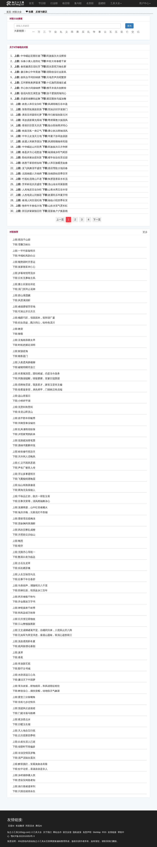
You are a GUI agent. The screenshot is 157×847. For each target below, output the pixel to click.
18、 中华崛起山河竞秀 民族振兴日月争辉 (39, 147)
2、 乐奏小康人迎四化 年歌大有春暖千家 (38, 61)
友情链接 (112, 832)
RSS (104, 832)
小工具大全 (36, 832)
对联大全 (17, 12)
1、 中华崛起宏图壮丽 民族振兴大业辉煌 (38, 56)
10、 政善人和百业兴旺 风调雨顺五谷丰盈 (39, 104)
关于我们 (47, 832)
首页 (31, 3)
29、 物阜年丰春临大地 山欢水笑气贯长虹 (39, 205)
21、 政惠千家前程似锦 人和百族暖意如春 (39, 163)
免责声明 (87, 832)
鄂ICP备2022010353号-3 (23, 836)
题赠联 (102, 3)
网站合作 (57, 832)
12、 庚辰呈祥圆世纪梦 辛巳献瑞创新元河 (39, 114)
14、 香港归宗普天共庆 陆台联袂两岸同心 (39, 125)
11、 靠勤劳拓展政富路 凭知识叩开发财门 (39, 109)
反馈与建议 (41, 11)
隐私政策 (77, 832)
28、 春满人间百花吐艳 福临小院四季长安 (39, 200)
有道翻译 (20, 826)
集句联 (78, 3)
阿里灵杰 (30, 826)
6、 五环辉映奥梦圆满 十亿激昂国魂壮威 (38, 82)
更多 (145, 232)
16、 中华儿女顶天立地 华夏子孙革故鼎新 (39, 136)
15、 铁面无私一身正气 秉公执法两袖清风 (39, 130)
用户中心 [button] (145, 3)
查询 (129, 26)
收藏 (29, 11)
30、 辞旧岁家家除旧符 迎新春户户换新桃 (39, 211)
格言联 (66, 3)
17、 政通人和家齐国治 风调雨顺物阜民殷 (39, 141)
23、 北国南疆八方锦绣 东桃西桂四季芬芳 (39, 173)
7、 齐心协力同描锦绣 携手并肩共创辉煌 (38, 88)
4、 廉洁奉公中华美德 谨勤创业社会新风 (38, 72)
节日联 (42, 3)
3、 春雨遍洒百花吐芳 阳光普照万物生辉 (38, 66)
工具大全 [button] (116, 3)
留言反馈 (67, 832)
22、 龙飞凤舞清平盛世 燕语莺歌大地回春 (39, 168)
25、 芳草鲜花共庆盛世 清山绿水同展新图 (39, 184)
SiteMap (97, 832)
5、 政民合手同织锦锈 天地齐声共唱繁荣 (38, 77)
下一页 (97, 219)
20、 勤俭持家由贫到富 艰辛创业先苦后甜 (39, 157)
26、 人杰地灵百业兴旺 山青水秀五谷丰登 (39, 189)
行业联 (54, 3)
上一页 (60, 219)
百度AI (11, 826)
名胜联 (90, 3)
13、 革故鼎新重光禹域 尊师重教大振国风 (39, 120)
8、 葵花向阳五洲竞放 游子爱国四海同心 (38, 93)
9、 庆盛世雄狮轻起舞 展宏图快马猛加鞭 (38, 98)
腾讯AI (39, 826)
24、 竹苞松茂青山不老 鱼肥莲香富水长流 (39, 179)
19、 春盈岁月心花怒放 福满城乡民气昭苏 (39, 152)
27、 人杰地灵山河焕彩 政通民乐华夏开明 (39, 195)
